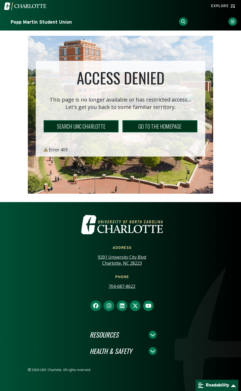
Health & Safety (111, 351)
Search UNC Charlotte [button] (81, 126)
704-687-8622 (122, 286)
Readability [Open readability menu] (213, 385)
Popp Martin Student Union (41, 22)
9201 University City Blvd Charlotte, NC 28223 (122, 260)
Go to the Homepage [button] (160, 126)
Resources (104, 335)
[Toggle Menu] (232, 21)
